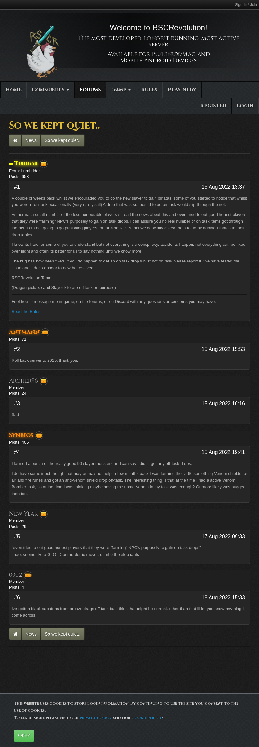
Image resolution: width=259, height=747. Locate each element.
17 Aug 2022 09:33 (223, 536)
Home (13, 89)
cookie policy (146, 717)
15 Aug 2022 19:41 (223, 452)
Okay (24, 736)
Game (121, 89)
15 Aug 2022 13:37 (223, 187)
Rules (149, 89)
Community (50, 89)
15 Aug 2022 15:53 (223, 349)
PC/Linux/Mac (174, 54)
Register (213, 105)
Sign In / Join (246, 5)
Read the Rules (26, 311)
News (31, 140)
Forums (90, 89)
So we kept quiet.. (62, 140)
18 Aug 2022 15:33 (223, 597)
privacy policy (96, 717)
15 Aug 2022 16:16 (223, 403)
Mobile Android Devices (158, 61)
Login (245, 105)
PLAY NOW (182, 89)
